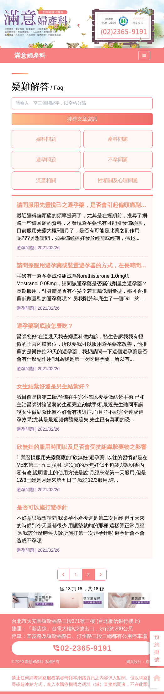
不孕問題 (118, 159)
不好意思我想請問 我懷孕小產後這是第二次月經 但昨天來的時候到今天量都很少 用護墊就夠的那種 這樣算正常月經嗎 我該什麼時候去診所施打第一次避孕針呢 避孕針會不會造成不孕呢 (81, 529)
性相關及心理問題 (118, 180)
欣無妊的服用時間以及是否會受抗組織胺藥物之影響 (81, 447)
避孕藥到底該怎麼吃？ (45, 326)
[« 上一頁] (63, 575)
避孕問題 (46, 159)
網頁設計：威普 (139, 662)
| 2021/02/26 (47, 247)
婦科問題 (46, 139)
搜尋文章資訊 (82, 119)
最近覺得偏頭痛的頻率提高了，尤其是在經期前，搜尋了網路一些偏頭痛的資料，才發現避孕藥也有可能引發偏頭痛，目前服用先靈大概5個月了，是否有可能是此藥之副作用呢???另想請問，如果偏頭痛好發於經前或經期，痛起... (82, 227)
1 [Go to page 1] (75, 574)
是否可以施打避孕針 (42, 507)
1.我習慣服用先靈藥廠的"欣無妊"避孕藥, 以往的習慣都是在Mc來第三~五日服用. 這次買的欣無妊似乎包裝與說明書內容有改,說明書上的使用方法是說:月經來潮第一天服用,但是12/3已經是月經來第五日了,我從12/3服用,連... (82, 469)
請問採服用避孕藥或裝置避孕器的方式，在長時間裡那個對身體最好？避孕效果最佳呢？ (82, 265)
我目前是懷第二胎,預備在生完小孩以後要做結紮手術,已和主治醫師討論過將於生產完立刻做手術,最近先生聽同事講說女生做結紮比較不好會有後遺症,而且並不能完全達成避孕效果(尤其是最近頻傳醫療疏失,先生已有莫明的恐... (81, 408)
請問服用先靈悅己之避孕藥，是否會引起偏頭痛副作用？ (82, 205)
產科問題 (118, 139)
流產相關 (46, 180)
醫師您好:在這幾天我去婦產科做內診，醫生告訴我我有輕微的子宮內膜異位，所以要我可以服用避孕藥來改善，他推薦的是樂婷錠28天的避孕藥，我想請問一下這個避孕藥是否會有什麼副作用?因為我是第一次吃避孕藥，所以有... (82, 348)
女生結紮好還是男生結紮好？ (53, 386)
